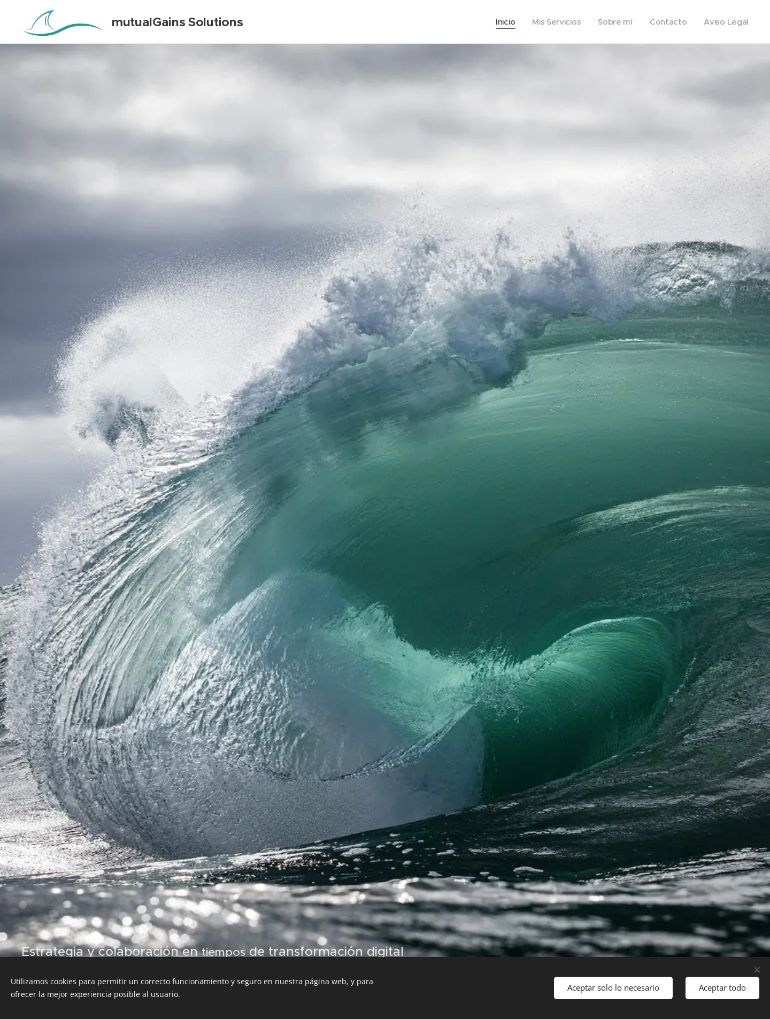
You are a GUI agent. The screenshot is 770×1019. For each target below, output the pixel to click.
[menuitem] (501, 22)
